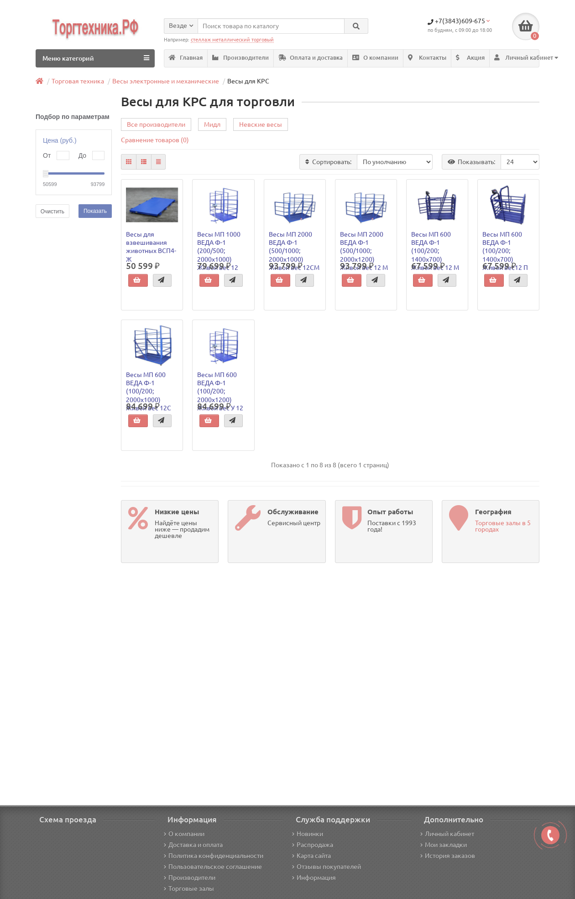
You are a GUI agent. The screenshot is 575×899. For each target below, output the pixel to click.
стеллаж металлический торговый (232, 39)
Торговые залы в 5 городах (503, 526)
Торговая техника (78, 81)
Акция (470, 57)
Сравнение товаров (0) (155, 140)
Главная (186, 57)
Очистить (52, 211)
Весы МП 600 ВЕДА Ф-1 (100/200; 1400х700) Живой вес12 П (505, 251)
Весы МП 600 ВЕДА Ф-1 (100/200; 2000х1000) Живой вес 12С (148, 391)
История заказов (447, 855)
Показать (95, 211)
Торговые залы (189, 888)
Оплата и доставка (310, 57)
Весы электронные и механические (165, 81)
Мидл (212, 124)
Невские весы (260, 124)
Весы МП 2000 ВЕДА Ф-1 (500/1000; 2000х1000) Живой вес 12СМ (294, 251)
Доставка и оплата (193, 844)
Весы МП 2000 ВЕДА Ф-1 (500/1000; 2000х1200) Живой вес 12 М (364, 251)
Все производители (156, 124)
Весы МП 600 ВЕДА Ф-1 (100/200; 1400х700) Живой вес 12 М (435, 251)
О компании (375, 57)
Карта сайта (311, 855)
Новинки (307, 833)
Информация (314, 877)
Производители (240, 57)
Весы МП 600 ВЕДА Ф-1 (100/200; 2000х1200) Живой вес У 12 (220, 391)
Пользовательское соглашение (213, 866)
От (47, 155)
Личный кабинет (447, 833)
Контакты (427, 57)
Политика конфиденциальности (213, 855)
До (82, 155)
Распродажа (312, 844)
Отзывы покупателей (326, 866)
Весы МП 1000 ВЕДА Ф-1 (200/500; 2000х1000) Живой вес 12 (218, 251)
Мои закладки (443, 844)
